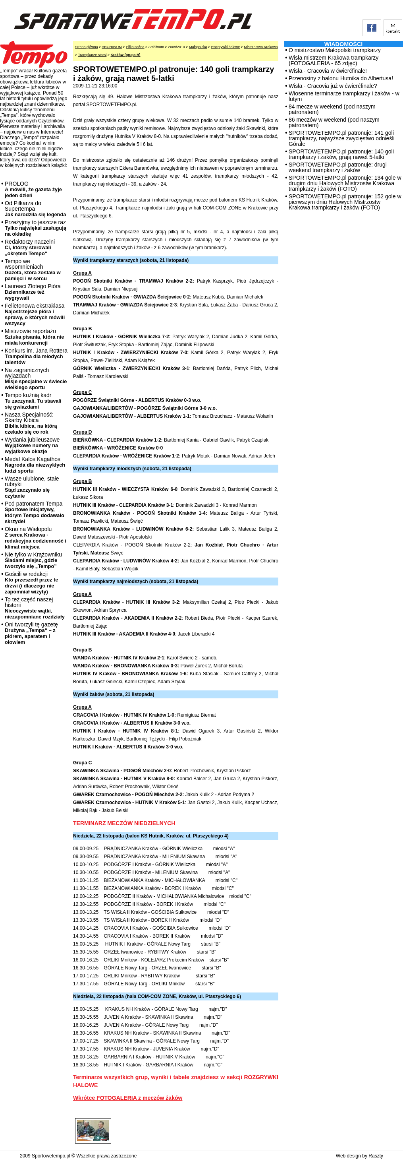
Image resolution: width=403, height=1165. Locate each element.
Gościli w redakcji (31, 583)
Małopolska (198, 47)
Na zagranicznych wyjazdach (36, 378)
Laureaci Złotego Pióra (33, 292)
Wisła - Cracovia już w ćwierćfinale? (333, 86)
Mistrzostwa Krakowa (261, 47)
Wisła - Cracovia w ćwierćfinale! (328, 71)
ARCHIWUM (112, 47)
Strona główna (86, 47)
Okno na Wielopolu (35, 538)
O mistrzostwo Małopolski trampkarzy (335, 50)
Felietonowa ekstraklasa (35, 314)
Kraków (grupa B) (126, 55)
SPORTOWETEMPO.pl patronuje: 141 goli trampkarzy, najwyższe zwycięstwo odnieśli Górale (342, 138)
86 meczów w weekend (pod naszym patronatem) (334, 122)
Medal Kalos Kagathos (35, 465)
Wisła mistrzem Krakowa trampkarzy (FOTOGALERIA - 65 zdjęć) (333, 60)
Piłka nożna (135, 47)
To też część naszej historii (35, 608)
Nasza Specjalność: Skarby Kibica (31, 423)
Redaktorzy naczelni (30, 247)
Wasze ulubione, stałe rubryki (32, 487)
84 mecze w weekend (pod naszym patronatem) (332, 109)
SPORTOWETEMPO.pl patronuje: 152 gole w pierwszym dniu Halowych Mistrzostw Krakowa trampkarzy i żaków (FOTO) (345, 202)
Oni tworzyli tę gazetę (31, 633)
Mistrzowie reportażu (34, 337)
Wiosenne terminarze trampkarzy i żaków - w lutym (344, 96)
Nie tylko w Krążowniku (33, 560)
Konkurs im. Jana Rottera (36, 356)
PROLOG (33, 189)
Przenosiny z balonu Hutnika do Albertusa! (341, 78)
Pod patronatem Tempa (34, 512)
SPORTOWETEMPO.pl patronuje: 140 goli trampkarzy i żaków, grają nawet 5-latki (341, 154)
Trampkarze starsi (92, 55)
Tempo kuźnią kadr (33, 401)
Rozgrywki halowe (225, 47)
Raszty (375, 1156)
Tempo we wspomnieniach (33, 269)
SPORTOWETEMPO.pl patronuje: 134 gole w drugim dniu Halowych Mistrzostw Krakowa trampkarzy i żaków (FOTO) (345, 183)
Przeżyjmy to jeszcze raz (35, 228)
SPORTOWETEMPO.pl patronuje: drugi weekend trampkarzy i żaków (338, 167)
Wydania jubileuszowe (32, 445)
